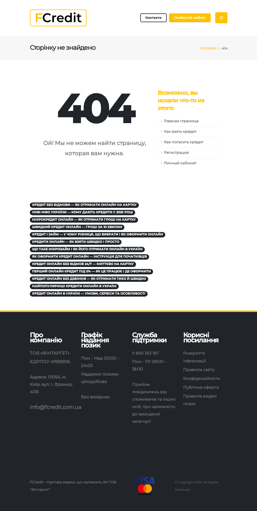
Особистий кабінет (190, 18)
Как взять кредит (180, 131)
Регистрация (176, 152)
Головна (208, 48)
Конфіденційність (202, 378)
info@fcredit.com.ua (57, 407)
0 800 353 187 (146, 353)
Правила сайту (199, 369)
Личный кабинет (180, 163)
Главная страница (181, 121)
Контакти (153, 18)
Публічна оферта (202, 387)
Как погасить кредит (183, 142)
